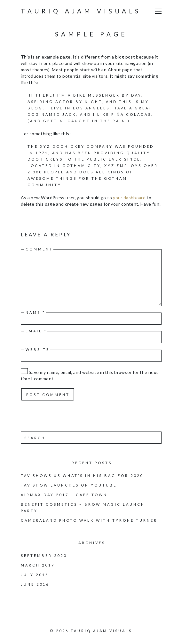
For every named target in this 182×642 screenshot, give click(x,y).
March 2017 (38, 565)
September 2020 (44, 555)
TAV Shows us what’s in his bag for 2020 (82, 475)
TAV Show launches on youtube (69, 485)
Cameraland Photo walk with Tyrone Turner (89, 520)
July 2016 (35, 575)
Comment (39, 249)
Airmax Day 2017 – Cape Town (64, 495)
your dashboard (129, 197)
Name (35, 312)
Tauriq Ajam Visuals (81, 11)
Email (36, 331)
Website (38, 349)
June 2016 (35, 584)
